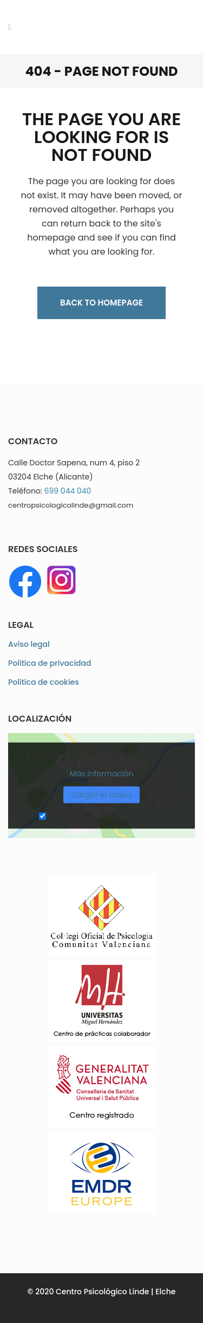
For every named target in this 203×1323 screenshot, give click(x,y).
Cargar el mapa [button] (101, 794)
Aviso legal (29, 644)
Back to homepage (101, 302)
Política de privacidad (49, 663)
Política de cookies (43, 682)
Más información (102, 773)
